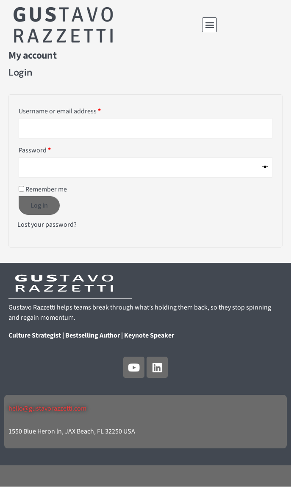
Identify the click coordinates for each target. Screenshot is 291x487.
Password (48, 149)
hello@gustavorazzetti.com (47, 408)
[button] (209, 24)
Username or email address (73, 110)
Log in (39, 205)
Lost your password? (47, 224)
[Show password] (265, 167)
